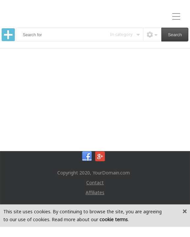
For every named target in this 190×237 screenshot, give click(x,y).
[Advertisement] (95, 98)
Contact (95, 182)
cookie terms (113, 219)
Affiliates (95, 192)
